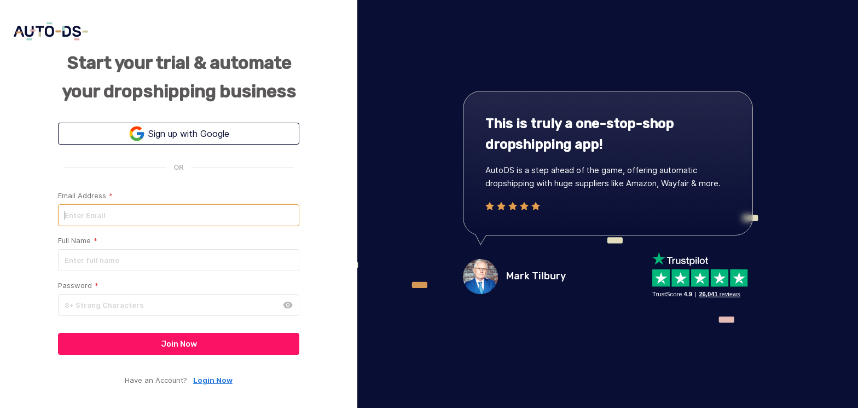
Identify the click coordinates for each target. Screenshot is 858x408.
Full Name (77, 240)
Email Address (85, 196)
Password (78, 285)
